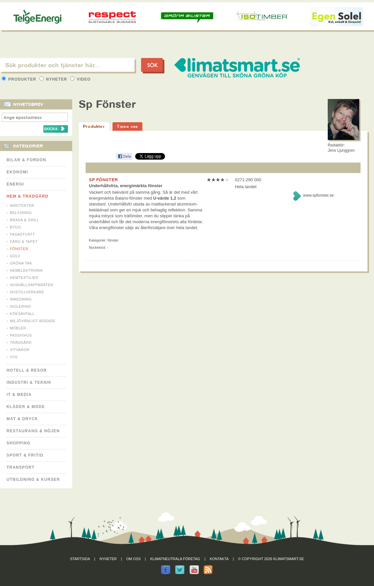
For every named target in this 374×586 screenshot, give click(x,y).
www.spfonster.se (318, 195)
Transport (20, 467)
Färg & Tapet (24, 242)
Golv (15, 256)
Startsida (80, 559)
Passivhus (21, 335)
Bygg (15, 227)
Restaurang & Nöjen (33, 431)
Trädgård (20, 342)
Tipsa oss (127, 126)
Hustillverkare (27, 292)
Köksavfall (22, 314)
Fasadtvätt (22, 234)
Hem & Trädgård (27, 196)
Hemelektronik (26, 270)
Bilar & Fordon (26, 160)
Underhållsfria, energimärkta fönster (125, 185)
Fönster (19, 249)
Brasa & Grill (24, 220)
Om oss (133, 559)
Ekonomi (17, 172)
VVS (14, 357)
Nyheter (54, 79)
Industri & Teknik (29, 382)
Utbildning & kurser (33, 479)
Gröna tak (21, 263)
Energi (15, 184)
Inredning (21, 299)
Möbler (18, 328)
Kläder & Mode (26, 406)
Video (80, 79)
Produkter (20, 79)
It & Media (19, 394)
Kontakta (219, 559)
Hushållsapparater (31, 285)
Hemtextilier (24, 278)
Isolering (20, 306)
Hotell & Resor (27, 370)
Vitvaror (20, 350)
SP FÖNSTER (103, 179)
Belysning (21, 213)
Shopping (19, 443)
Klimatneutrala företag (175, 559)
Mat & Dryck (22, 419)
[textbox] (67, 65)
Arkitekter (22, 205)
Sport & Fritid (25, 455)
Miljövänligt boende (32, 321)
